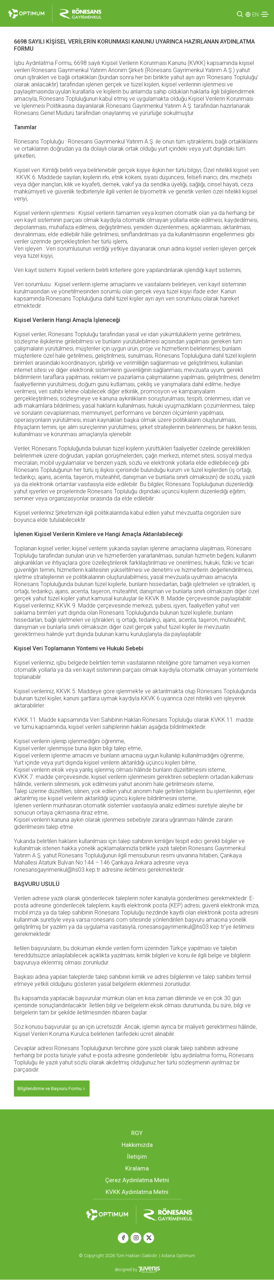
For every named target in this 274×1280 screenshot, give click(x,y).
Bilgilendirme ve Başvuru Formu (51, 1088)
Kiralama (137, 1168)
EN (255, 14)
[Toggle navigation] (265, 14)
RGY (137, 1133)
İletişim (137, 1156)
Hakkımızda (137, 1145)
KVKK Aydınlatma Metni (137, 1192)
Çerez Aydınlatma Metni (137, 1180)
